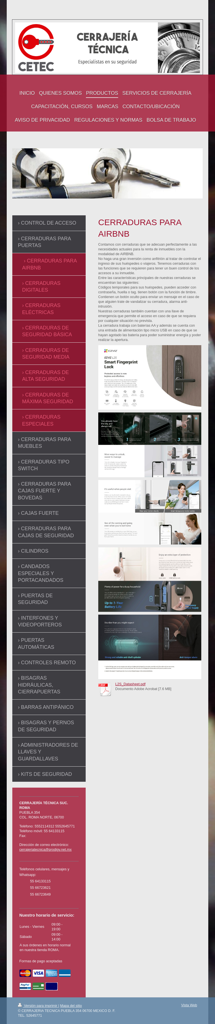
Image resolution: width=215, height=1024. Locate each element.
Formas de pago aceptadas (40, 961)
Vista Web (189, 1005)
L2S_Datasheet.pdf (130, 684)
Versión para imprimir (38, 1006)
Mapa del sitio (71, 1006)
